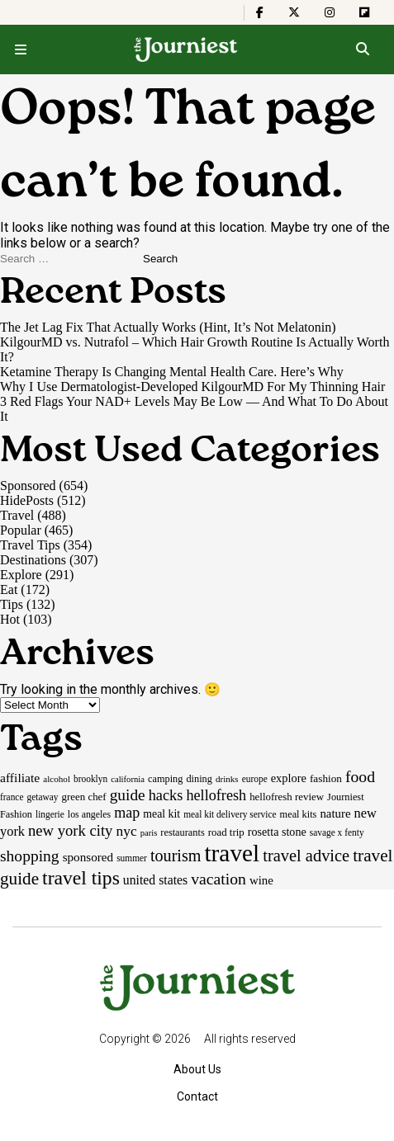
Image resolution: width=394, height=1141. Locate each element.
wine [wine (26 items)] (261, 880)
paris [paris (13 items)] (149, 832)
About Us (197, 1069)
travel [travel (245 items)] (231, 853)
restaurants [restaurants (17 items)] (182, 832)
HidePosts (27, 500)
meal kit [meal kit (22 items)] (161, 814)
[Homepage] (186, 49)
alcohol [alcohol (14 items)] (56, 779)
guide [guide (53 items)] (127, 795)
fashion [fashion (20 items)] (326, 778)
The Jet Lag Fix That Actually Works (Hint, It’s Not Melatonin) (168, 327)
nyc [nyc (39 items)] (126, 831)
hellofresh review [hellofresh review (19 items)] (286, 796)
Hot (10, 619)
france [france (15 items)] (12, 797)
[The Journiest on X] (294, 12)
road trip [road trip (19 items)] (226, 832)
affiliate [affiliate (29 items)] (20, 778)
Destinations (33, 560)
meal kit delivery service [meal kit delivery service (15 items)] (229, 814)
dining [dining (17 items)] (198, 779)
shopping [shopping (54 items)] (29, 856)
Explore (21, 575)
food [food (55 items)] (360, 776)
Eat (8, 589)
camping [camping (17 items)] (165, 779)
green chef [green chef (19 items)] (84, 796)
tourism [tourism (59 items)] (176, 855)
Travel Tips (30, 545)
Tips (11, 604)
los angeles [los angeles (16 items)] (89, 814)
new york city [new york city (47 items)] (70, 830)
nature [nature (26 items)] (335, 813)
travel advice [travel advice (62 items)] (306, 855)
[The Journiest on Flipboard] (364, 12)
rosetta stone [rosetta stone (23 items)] (277, 831)
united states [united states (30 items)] (155, 880)
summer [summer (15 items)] (131, 858)
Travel (17, 515)
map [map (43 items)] (127, 812)
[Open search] (362, 49)
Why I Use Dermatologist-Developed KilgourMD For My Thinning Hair (192, 387)
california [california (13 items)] (128, 779)
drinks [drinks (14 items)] (227, 779)
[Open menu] (20, 49)
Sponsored (28, 486)
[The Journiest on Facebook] (260, 12)
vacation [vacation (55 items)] (218, 879)
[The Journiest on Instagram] (329, 12)
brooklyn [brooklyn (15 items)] (90, 779)
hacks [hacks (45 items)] (166, 795)
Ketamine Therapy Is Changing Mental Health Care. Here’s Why (172, 372)
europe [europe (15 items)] (255, 779)
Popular (20, 530)
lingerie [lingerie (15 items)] (50, 814)
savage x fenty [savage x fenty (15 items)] (337, 832)
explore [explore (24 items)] (288, 778)
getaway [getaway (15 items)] (43, 797)
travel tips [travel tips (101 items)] (81, 878)
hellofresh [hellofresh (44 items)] (216, 795)
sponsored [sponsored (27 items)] (88, 857)
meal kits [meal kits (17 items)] (298, 814)
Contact (197, 1096)
